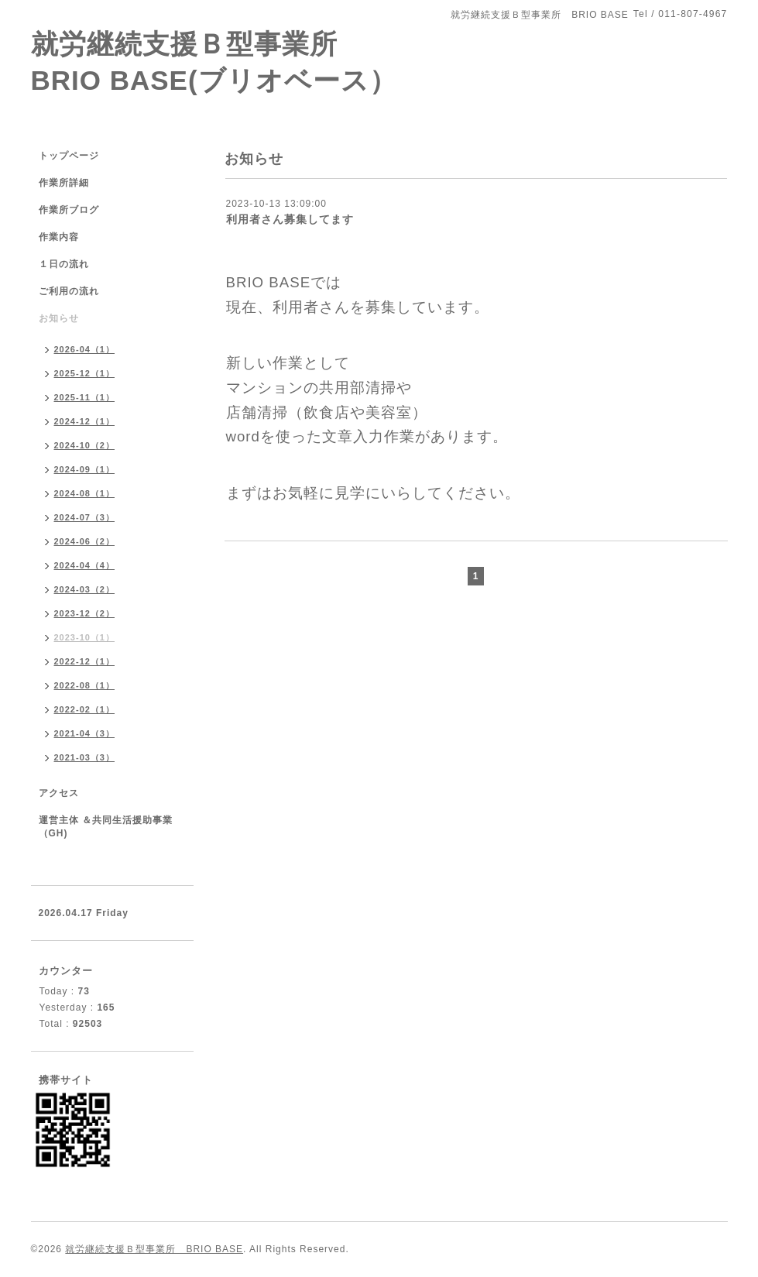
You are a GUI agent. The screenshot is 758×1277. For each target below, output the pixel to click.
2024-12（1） (84, 421)
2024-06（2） (84, 541)
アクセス (59, 793)
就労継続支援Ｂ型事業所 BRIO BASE (154, 1249)
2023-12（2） (84, 613)
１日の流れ (64, 264)
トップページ (69, 155)
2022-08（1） (84, 685)
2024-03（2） (84, 589)
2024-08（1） (84, 493)
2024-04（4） (84, 565)
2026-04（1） (84, 349)
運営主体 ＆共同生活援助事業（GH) (106, 827)
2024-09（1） (84, 469)
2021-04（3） (84, 733)
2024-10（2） (84, 445)
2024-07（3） (84, 517)
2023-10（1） (84, 637)
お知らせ (59, 318)
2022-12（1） (84, 661)
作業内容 (59, 237)
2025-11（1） (84, 397)
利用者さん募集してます (290, 219)
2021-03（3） (84, 757)
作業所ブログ (69, 209)
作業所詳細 (64, 182)
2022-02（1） (84, 709)
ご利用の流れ (69, 291)
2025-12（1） (84, 373)
